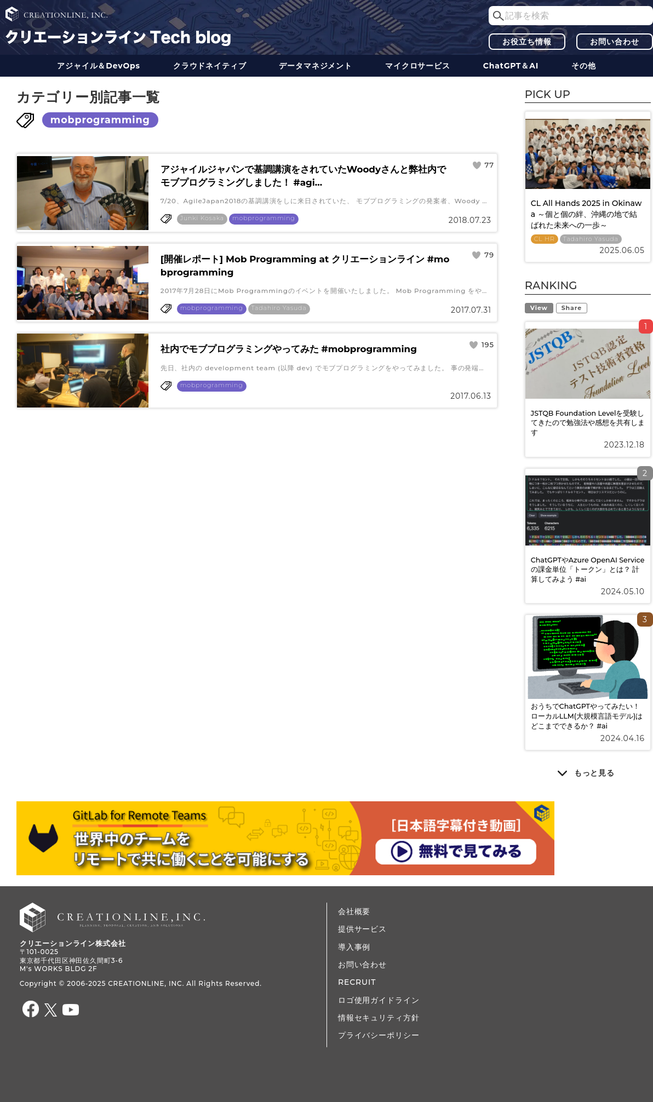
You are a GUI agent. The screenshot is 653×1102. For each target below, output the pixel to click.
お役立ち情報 (526, 42)
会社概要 (354, 911)
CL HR (544, 239)
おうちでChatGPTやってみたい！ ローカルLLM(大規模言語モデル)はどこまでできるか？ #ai (587, 716)
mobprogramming (100, 119)
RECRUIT (357, 982)
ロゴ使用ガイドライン (378, 1000)
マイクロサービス (417, 66)
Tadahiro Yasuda (279, 308)
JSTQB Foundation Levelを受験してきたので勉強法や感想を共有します (588, 423)
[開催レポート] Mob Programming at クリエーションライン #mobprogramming (305, 266)
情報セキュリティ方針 (378, 1018)
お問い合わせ (614, 42)
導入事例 (354, 947)
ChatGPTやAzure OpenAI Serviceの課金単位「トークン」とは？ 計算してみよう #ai (588, 569)
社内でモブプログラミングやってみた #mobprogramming (289, 348)
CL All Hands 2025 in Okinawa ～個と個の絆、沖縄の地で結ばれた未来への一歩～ (586, 213)
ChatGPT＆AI (511, 66)
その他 (583, 66)
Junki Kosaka (202, 218)
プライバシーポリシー (378, 1035)
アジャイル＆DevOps (98, 66)
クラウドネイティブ (210, 66)
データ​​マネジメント (315, 66)
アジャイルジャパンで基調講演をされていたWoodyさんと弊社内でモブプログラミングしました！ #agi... (303, 176)
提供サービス (362, 929)
